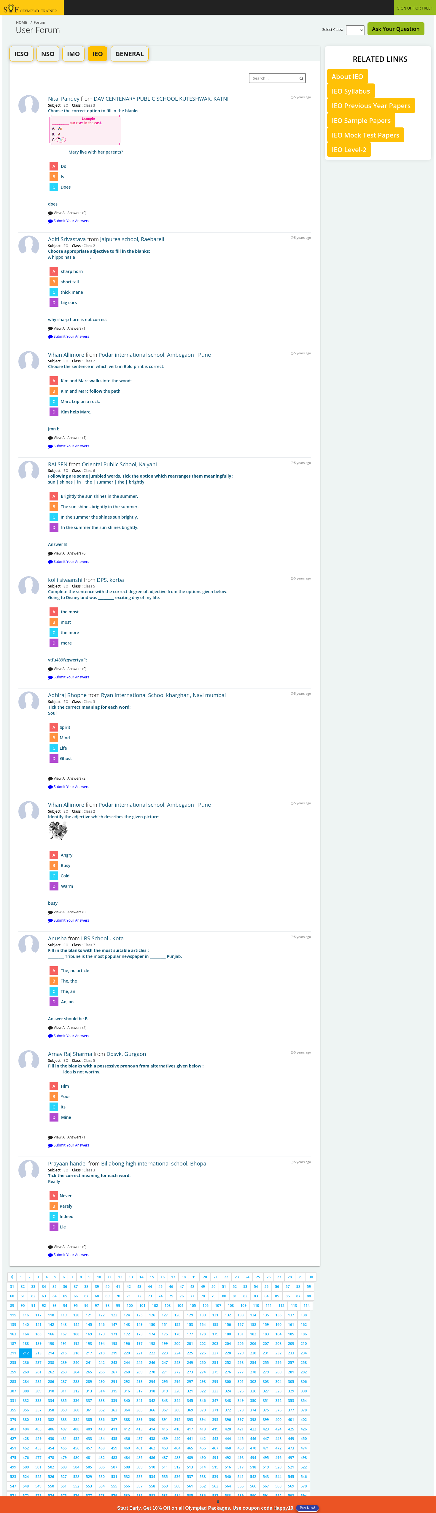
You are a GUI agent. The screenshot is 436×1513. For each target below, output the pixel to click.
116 (26, 1315)
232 (278, 1353)
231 (266, 1353)
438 (152, 1438)
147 (114, 1324)
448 (278, 1438)
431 (64, 1438)
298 (203, 1381)
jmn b (179, 398)
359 (64, 1410)
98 (108, 1305)
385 (89, 1419)
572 (26, 1495)
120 (76, 1315)
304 (278, 1381)
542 (253, 1476)
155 (215, 1324)
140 (26, 1324)
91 (33, 1305)
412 (127, 1429)
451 (13, 1448)
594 (304, 1495)
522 (304, 1467)
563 (215, 1486)
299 (215, 1381)
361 (89, 1410)
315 (114, 1391)
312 (76, 1391)
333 (38, 1400)
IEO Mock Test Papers (366, 134)
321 (190, 1391)
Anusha (57, 938)
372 (228, 1410)
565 (241, 1486)
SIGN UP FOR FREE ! (414, 8)
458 (101, 1448)
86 (288, 1296)
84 (267, 1296)
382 (51, 1419)
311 (64, 1391)
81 (235, 1296)
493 (241, 1457)
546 (304, 1476)
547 (13, 1486)
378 (304, 1410)
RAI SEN (58, 464)
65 (65, 1296)
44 (150, 1286)
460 (127, 1448)
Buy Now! (307, 1508)
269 (139, 1372)
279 (266, 1372)
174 (152, 1334)
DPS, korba (110, 579)
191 (64, 1343)
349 (241, 1400)
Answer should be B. (179, 984)
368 (177, 1410)
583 (165, 1495)
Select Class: (334, 29)
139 (13, 1324)
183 (266, 1334)
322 (203, 1391)
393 (190, 1419)
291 (114, 1381)
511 (165, 1467)
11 (110, 1277)
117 (38, 1315)
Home (21, 22)
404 (26, 1429)
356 (26, 1410)
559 (165, 1486)
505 (89, 1467)
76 (182, 1296)
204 (228, 1343)
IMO (73, 54)
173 (139, 1334)
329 (291, 1391)
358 (51, 1410)
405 (38, 1429)
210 (304, 1343)
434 (101, 1438)
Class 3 (88, 105)
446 (253, 1438)
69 (108, 1296)
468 (228, 1448)
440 (177, 1438)
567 (266, 1486)
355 (13, 1410)
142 (51, 1324)
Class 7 (88, 944)
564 (228, 1486)
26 (269, 1277)
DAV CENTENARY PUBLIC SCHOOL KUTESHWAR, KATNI (161, 98)
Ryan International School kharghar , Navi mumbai (163, 695)
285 (38, 1381)
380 (26, 1419)
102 (155, 1305)
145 (89, 1324)
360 (76, 1410)
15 (152, 1277)
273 (190, 1372)
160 (278, 1324)
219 (114, 1353)
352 (278, 1400)
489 (190, 1457)
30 (311, 1277)
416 (177, 1429)
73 (150, 1296)
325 (241, 1391)
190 (51, 1343)
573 (38, 1495)
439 (165, 1438)
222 (152, 1353)
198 (152, 1343)
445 (241, 1438)
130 (203, 1315)
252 (228, 1362)
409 (89, 1429)
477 (38, 1457)
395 (215, 1419)
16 (162, 1277)
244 (127, 1362)
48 (192, 1286)
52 (235, 1286)
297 (190, 1381)
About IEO (347, 76)
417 (190, 1429)
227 (215, 1353)
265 (89, 1372)
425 (291, 1429)
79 (213, 1296)
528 (76, 1476)
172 (127, 1334)
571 (13, 1495)
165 (38, 1334)
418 (203, 1429)
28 (290, 1277)
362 (101, 1410)
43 (139, 1286)
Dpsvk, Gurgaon (126, 1053)
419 (215, 1429)
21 (216, 1277)
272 (177, 1372)
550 (51, 1486)
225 (190, 1353)
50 (213, 1286)
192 (76, 1343)
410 (101, 1429)
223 (165, 1353)
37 (76, 1286)
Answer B (179, 510)
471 (266, 1448)
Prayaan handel (67, 1163)
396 (228, 1419)
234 (304, 1353)
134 (253, 1315)
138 (304, 1315)
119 (64, 1315)
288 (76, 1381)
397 (241, 1419)
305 (291, 1381)
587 (215, 1495)
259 (13, 1372)
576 (76, 1495)
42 (129, 1286)
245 (139, 1362)
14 (141, 1277)
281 (291, 1372)
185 (291, 1334)
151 (165, 1324)
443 (215, 1438)
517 (241, 1467)
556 (127, 1486)
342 (152, 1400)
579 (114, 1495)
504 (76, 1467)
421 (241, 1429)
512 (177, 1467)
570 (304, 1486)
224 (177, 1353)
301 (241, 1381)
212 (26, 1353)
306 (304, 1381)
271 (165, 1372)
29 (300, 1277)
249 (190, 1362)
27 (279, 1277)
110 (256, 1305)
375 (266, 1410)
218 (101, 1353)
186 (304, 1334)
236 (26, 1362)
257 (291, 1362)
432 (76, 1438)
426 (304, 1429)
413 (139, 1429)
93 (54, 1305)
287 (64, 1381)
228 (228, 1353)
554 (101, 1486)
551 (64, 1486)
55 (267, 1286)
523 (13, 1476)
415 (165, 1429)
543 (266, 1476)
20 (205, 1277)
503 (64, 1467)
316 (127, 1391)
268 (127, 1372)
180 (228, 1334)
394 (203, 1419)
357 (38, 1410)
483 (114, 1457)
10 (99, 1277)
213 (38, 1353)
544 (278, 1476)
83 (256, 1296)
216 (76, 1353)
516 (228, 1467)
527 (64, 1476)
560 (177, 1486)
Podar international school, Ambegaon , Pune (154, 354)
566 (253, 1486)
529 (89, 1476)
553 (89, 1486)
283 (13, 1381)
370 (203, 1410)
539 (215, 1476)
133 (241, 1315)
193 (89, 1343)
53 (245, 1286)
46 (171, 1286)
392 (177, 1419)
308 (26, 1391)
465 (190, 1448)
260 (26, 1372)
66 (76, 1296)
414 (152, 1429)
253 (241, 1362)
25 (258, 1277)
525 (38, 1476)
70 (118, 1296)
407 (64, 1429)
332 (26, 1400)
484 (127, 1457)
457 (89, 1448)
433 (89, 1438)
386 (101, 1419)
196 (127, 1343)
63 (44, 1296)
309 (38, 1391)
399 (266, 1419)
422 (253, 1429)
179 (215, 1334)
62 (33, 1296)
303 (266, 1381)
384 (76, 1419)
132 (228, 1315)
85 (277, 1296)
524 (26, 1476)
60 (12, 1296)
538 (203, 1476)
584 (177, 1495)
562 (203, 1486)
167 (64, 1334)
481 (89, 1457)
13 (131, 1277)
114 (306, 1305)
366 (152, 1410)
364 (127, 1410)
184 (278, 1334)
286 (51, 1381)
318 (152, 1391)
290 (101, 1381)
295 (165, 1381)
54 (256, 1286)
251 (215, 1362)
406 (51, 1429)
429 (38, 1438)
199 (165, 1343)
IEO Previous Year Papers (371, 105)
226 (203, 1353)
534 (152, 1476)
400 (278, 1419)
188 (26, 1343)
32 (23, 1286)
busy (179, 860)
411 (114, 1429)
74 (160, 1296)
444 (228, 1438)
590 (253, 1495)
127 (165, 1315)
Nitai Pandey (63, 98)
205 (241, 1343)
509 (139, 1467)
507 (114, 1467)
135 (266, 1315)
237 (38, 1362)
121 (89, 1315)
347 (215, 1400)
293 (139, 1381)
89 (12, 1305)
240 (76, 1362)
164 (26, 1334)
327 (266, 1391)
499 (13, 1467)
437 (139, 1438)
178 (203, 1334)
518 (253, 1467)
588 (228, 1495)
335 (64, 1400)
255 (266, 1362)
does (179, 157)
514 (203, 1467)
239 (64, 1362)
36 (65, 1286)
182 (253, 1334)
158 (253, 1324)
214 (51, 1353)
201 (190, 1343)
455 (64, 1448)
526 (51, 1476)
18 (184, 1277)
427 (13, 1438)
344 (177, 1400)
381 (38, 1419)
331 (13, 1400)
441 (190, 1438)
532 (127, 1476)
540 (228, 1476)
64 (54, 1296)
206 (253, 1343)
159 (266, 1324)
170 (101, 1334)
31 (12, 1286)
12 (120, 1277)
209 (291, 1343)
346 (203, 1400)
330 (304, 1391)
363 (114, 1410)
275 (215, 1372)
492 (228, 1457)
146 (101, 1324)
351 (266, 1400)
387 (114, 1419)
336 (76, 1400)
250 (203, 1362)
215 (64, 1353)
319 (165, 1391)
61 (23, 1296)
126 (152, 1315)
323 (215, 1391)
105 (193, 1305)
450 (304, 1438)
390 (152, 1419)
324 (228, 1391)
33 (33, 1286)
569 (291, 1486)
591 (266, 1495)
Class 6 (88, 470)
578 (101, 1495)
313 (89, 1391)
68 (97, 1296)
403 (13, 1429)
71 (129, 1296)
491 (215, 1457)
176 (177, 1334)
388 (127, 1419)
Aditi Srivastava (67, 239)
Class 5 (88, 586)
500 (26, 1467)
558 (152, 1486)
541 (241, 1476)
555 (114, 1486)
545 (291, 1476)
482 (101, 1457)
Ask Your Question (396, 28)
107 (218, 1305)
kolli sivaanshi (65, 579)
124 (127, 1315)
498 (304, 1457)
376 (278, 1410)
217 (89, 1353)
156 (228, 1324)
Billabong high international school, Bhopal (154, 1163)
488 (177, 1457)
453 (38, 1448)
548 (26, 1486)
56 (277, 1286)
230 (253, 1353)
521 (291, 1467)
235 (13, 1362)
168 (76, 1334)
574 (51, 1495)
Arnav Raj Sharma (70, 1053)
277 (241, 1372)
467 (215, 1448)
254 (253, 1362)
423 (266, 1429)
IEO (97, 54)
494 (253, 1457)
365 (139, 1410)
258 (304, 1362)
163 (13, 1334)
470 (253, 1448)
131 (215, 1315)
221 (139, 1353)
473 (291, 1448)
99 (118, 1305)
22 (226, 1277)
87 (298, 1296)
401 (291, 1419)
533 (139, 1476)
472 (278, 1448)
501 (38, 1467)
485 (139, 1457)
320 (177, 1391)
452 (26, 1448)
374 (253, 1410)
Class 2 (88, 245)
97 (97, 1305)
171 (114, 1334)
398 (253, 1419)
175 (165, 1334)
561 (190, 1486)
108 (231, 1305)
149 (139, 1324)
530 (101, 1476)
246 (152, 1362)
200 (177, 1343)
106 (206, 1305)
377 (291, 1410)
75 (171, 1296)
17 (173, 1277)
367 (165, 1410)
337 (89, 1400)
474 (304, 1448)
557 (139, 1486)
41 (118, 1286)
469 (241, 1448)
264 (76, 1372)
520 (278, 1467)
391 (165, 1419)
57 (288, 1286)
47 (182, 1286)
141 (38, 1324)
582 (152, 1495)
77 (192, 1296)
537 (190, 1476)
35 (54, 1286)
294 (152, 1381)
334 (51, 1400)
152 (177, 1324)
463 (165, 1448)
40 (108, 1286)
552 (76, 1486)
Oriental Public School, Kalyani (119, 464)
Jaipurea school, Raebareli (132, 239)
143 (64, 1324)
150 (152, 1324)
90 (23, 1305)
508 (127, 1467)
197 (139, 1343)
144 (76, 1324)
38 (86, 1286)
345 (190, 1400)
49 (203, 1286)
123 (114, 1315)
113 (294, 1305)
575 (64, 1495)
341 (139, 1400)
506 (101, 1467)
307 (13, 1391)
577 (89, 1495)
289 (89, 1381)
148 (127, 1324)
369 (190, 1410)
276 (228, 1372)
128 (177, 1315)
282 (304, 1372)
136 (278, 1315)
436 (127, 1438)
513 (190, 1467)
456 (76, 1448)
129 (190, 1315)
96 (86, 1305)
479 (64, 1457)
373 (241, 1410)
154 (203, 1324)
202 (203, 1343)
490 (203, 1457)
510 (152, 1467)
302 (253, 1381)
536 (177, 1476)
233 (291, 1353)
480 (76, 1457)
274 (203, 1372)
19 (194, 1277)
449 (291, 1438)
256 (278, 1362)
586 (203, 1495)
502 (51, 1467)
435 (114, 1438)
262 (51, 1372)
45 (160, 1286)
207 (266, 1343)
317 (139, 1391)
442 (203, 1438)
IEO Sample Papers (361, 120)
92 (44, 1305)
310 (51, 1391)
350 (253, 1400)
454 (51, 1448)
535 (165, 1476)
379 (13, 1419)
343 (165, 1400)
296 (177, 1381)
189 (38, 1343)
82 (245, 1296)
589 (241, 1495)
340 (127, 1400)
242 (101, 1362)
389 (139, 1419)
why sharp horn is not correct (179, 285)
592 (278, 1495)
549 (38, 1486)
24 (247, 1277)
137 (291, 1315)
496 (278, 1457)
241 (89, 1362)
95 (76, 1305)
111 (269, 1305)
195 (114, 1343)
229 (241, 1353)
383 (64, 1419)
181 (241, 1334)
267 (114, 1372)
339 (114, 1400)
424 (278, 1429)
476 (26, 1457)
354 (304, 1400)
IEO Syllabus (351, 90)
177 (190, 1334)
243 (114, 1362)
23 (237, 1277)
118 (51, 1315)
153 (190, 1324)
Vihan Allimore (67, 354)
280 (278, 1372)
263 (64, 1372)
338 (101, 1400)
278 (253, 1372)
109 (243, 1305)
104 (180, 1305)
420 (228, 1429)
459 (114, 1448)
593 (291, 1495)
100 (130, 1305)
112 (281, 1305)
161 (291, 1324)
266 (101, 1372)
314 (101, 1391)
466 (203, 1448)
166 (51, 1334)
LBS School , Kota (102, 938)
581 (139, 1495)
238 (51, 1362)
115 (13, 1315)
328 (278, 1391)
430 (51, 1438)
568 (278, 1486)
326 (253, 1391)
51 (224, 1286)
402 (304, 1419)
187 (13, 1343)
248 (177, 1362)
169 (89, 1334)
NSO (48, 54)
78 (203, 1296)
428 (26, 1438)
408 (76, 1429)
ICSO (21, 54)
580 (127, 1495)
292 (127, 1381)
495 (266, 1457)
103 (168, 1305)
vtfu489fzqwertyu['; (179, 626)
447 (266, 1438)
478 (51, 1457)
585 (190, 1495)
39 (97, 1286)
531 (114, 1476)
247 (165, 1362)
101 (142, 1305)
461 (139, 1448)
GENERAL (129, 54)
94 (65, 1305)
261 (38, 1372)
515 (215, 1467)
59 (309, 1286)
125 (139, 1315)
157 (241, 1324)
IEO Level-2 (349, 149)
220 (127, 1353)
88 (309, 1296)
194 (101, 1343)
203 (215, 1343)
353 (291, 1400)
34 (44, 1286)
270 (152, 1372)
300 (228, 1381)
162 (304, 1324)
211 (13, 1353)
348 (228, 1400)
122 (101, 1315)
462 (152, 1448)
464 (177, 1448)
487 (165, 1457)
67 (86, 1296)
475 (13, 1457)
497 (291, 1457)
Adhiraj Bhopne (68, 695)
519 (266, 1467)
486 (152, 1457)
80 (224, 1296)
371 (215, 1410)
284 (26, 1381)
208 (278, 1343)
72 (139, 1296)
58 (298, 1286)
